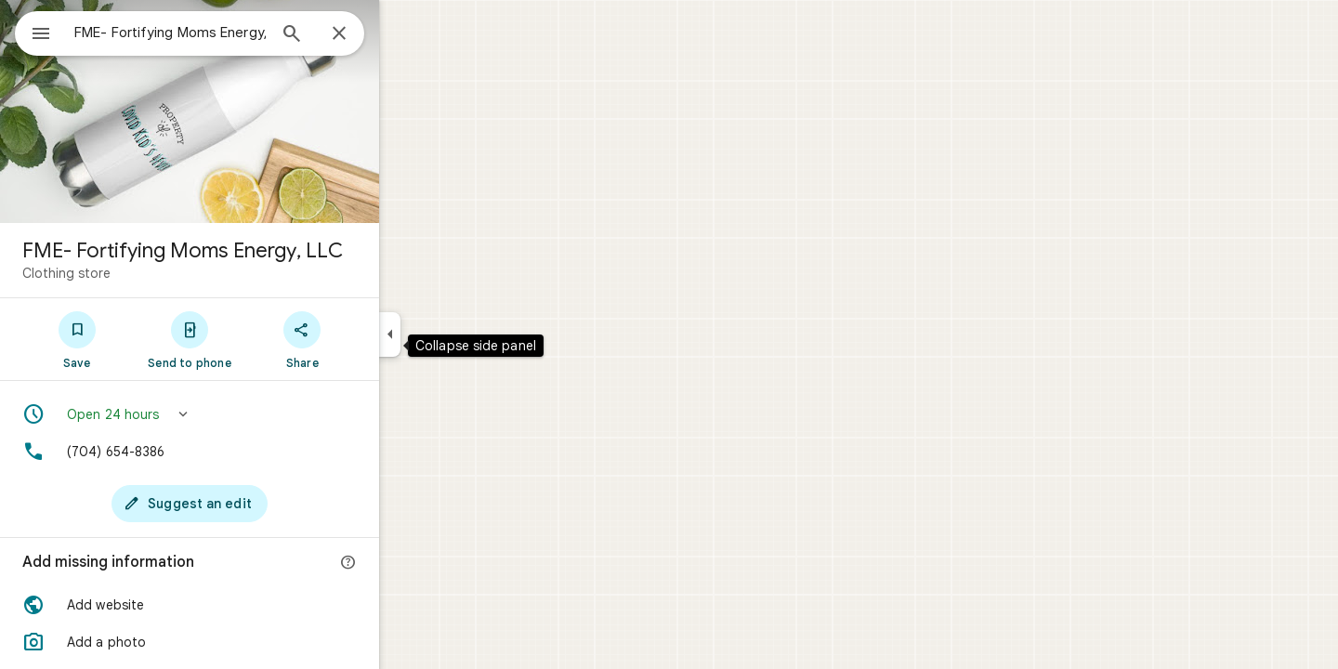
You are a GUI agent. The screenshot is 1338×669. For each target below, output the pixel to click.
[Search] (358, 35)
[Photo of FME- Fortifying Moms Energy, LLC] (256, 111)
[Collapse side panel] (456, 334)
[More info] (415, 563)
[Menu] (33, 31)
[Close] (406, 34)
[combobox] (218, 32)
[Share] (369, 339)
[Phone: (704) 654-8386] (256, 451)
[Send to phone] (256, 339)
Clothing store (133, 273)
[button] (256, 414)
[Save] (143, 339)
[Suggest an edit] (256, 503)
